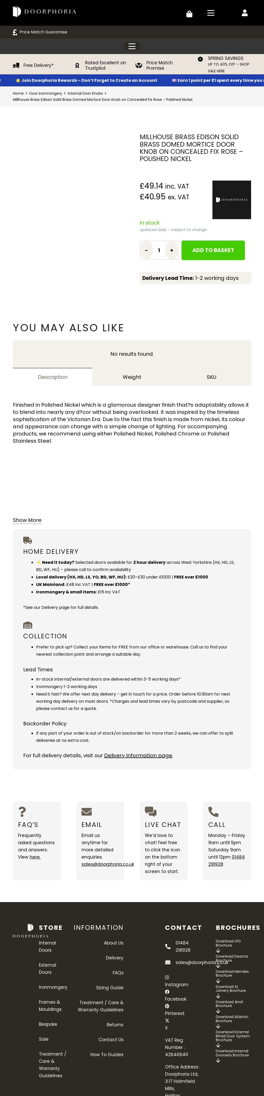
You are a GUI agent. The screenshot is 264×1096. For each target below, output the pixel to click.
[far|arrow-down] (218, 950)
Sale (43, 1039)
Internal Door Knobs (85, 93)
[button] (211, 12)
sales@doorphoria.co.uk (107, 864)
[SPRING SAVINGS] (202, 59)
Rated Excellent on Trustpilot (105, 65)
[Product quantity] (159, 250)
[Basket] (189, 13)
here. (35, 857)
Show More (27, 520)
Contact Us (110, 1040)
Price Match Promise (159, 65)
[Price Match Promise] (141, 65)
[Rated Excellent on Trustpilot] (80, 65)
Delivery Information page (138, 755)
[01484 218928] (170, 946)
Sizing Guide (109, 988)
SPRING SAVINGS (225, 58)
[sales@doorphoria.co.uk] (170, 962)
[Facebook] (167, 992)
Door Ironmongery (45, 93)
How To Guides (106, 1055)
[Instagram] (167, 977)
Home (18, 93)
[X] (167, 1021)
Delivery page (56, 607)
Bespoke (48, 1024)
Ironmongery (53, 987)
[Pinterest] (167, 1006)
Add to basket (213, 250)
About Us (113, 943)
